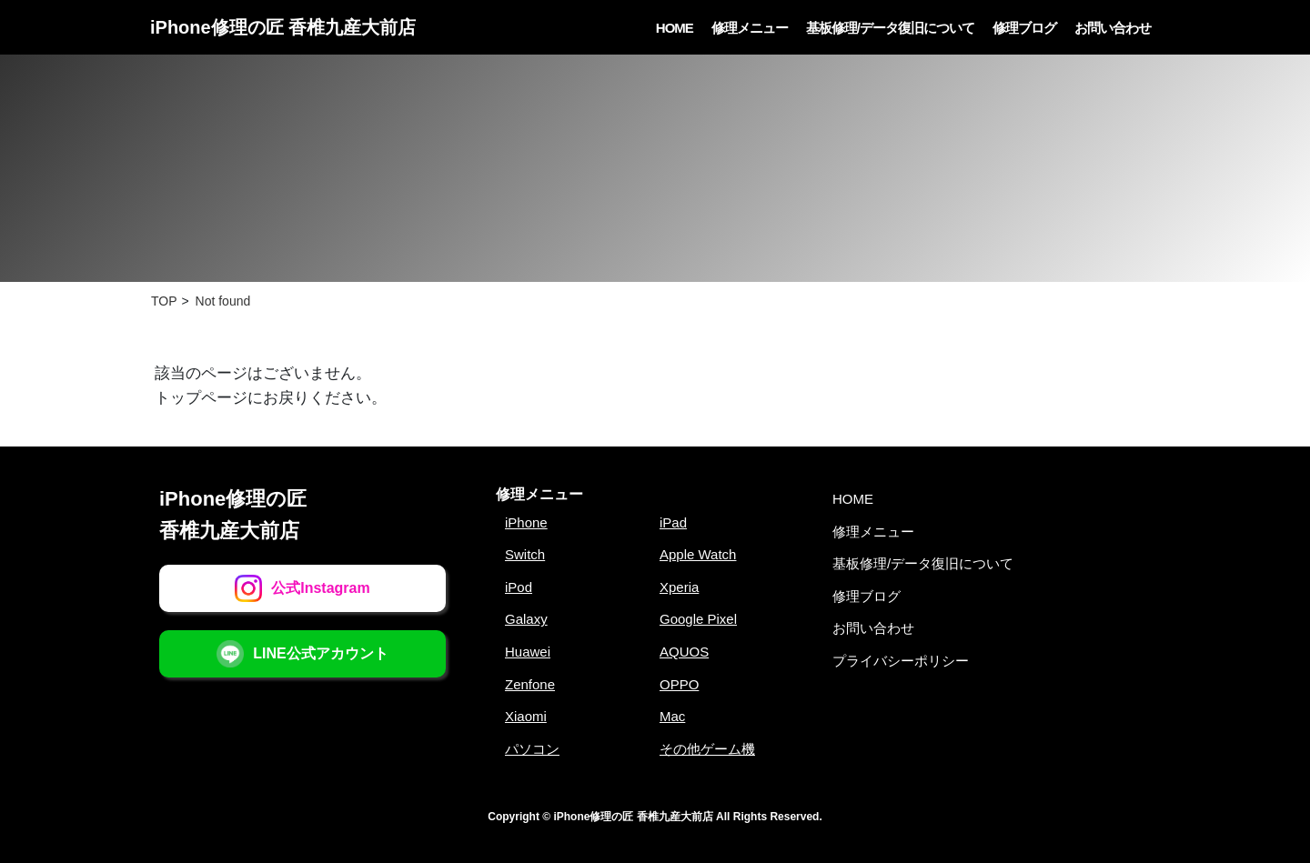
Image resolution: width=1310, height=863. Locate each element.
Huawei (527, 651)
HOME (674, 27)
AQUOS (684, 651)
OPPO (679, 684)
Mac (672, 716)
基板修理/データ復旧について (890, 27)
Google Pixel (698, 619)
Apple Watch (698, 554)
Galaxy (526, 619)
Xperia (679, 587)
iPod (518, 587)
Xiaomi (526, 716)
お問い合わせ (1112, 27)
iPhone (526, 522)
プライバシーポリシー (900, 660)
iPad (673, 522)
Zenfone (530, 684)
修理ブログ (1024, 27)
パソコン (532, 749)
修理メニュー (749, 27)
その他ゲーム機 (707, 749)
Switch (525, 554)
